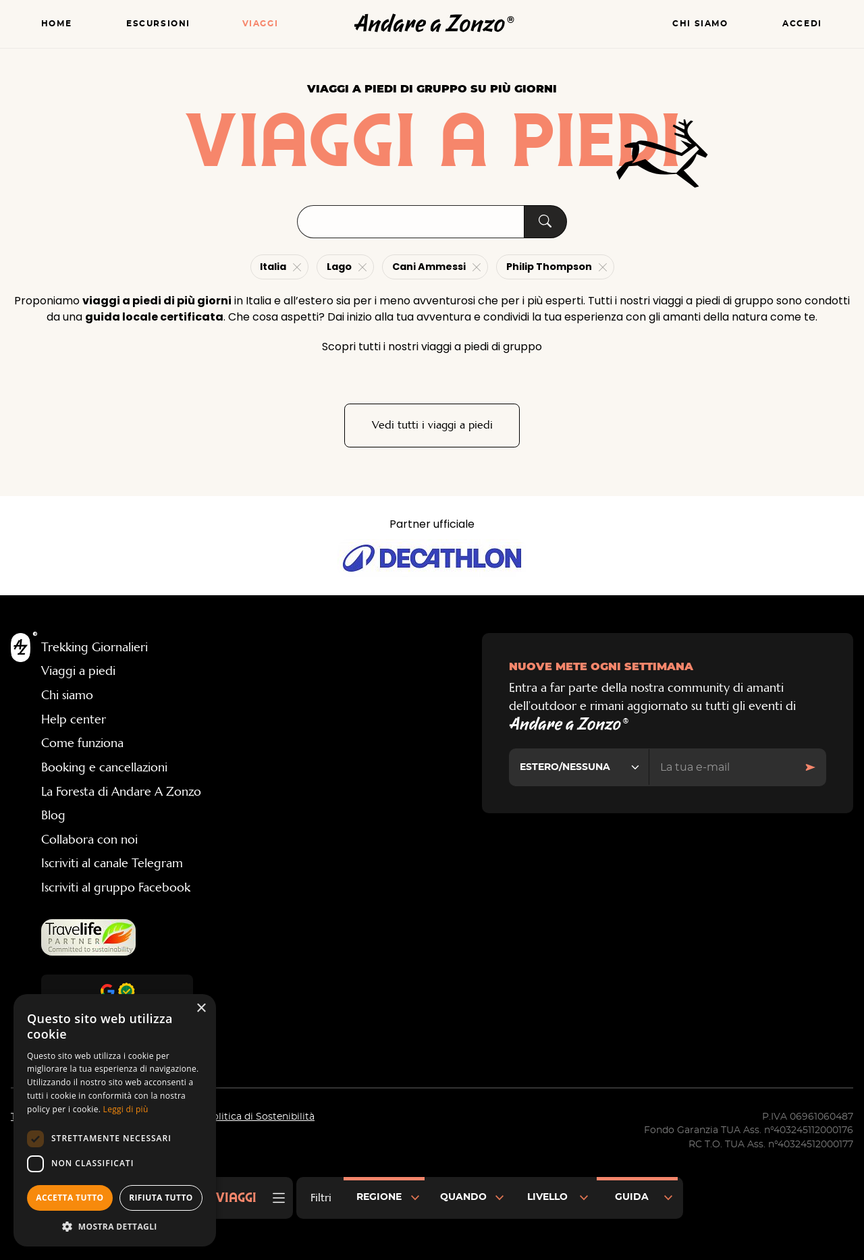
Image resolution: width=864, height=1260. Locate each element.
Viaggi (260, 24)
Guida (632, 1197)
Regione (379, 1197)
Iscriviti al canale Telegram (112, 864)
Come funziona (82, 744)
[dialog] (115, 1120)
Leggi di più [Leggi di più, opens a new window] (125, 1109)
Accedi (802, 24)
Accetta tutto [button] (69, 1197)
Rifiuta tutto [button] (161, 1197)
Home (56, 24)
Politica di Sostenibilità (260, 1117)
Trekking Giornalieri (94, 648)
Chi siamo (700, 24)
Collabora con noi (89, 840)
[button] (114, 1226)
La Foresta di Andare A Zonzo (121, 792)
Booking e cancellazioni (104, 768)
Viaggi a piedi (78, 672)
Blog (53, 816)
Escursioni (158, 24)
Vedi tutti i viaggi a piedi (432, 425)
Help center (73, 720)
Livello (547, 1197)
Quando (463, 1197)
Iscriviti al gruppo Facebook (115, 888)
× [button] (201, 1009)
